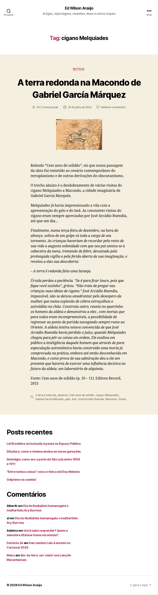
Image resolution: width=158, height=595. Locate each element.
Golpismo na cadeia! (21, 480)
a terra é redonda (46, 395)
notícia (79, 69)
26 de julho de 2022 (79, 108)
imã (74, 399)
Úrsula (123, 399)
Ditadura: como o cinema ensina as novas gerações (44, 452)
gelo (68, 399)
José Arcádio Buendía (91, 399)
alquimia (63, 395)
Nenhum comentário (114, 108)
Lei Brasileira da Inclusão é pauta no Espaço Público (44, 444)
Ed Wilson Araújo (79, 8)
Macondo (112, 399)
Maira (11, 556)
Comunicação (49, 108)
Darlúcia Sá (15, 543)
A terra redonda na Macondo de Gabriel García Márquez (79, 88)
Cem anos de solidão (82, 395)
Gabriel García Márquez (49, 399)
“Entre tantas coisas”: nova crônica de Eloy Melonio (43, 472)
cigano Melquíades (108, 395)
